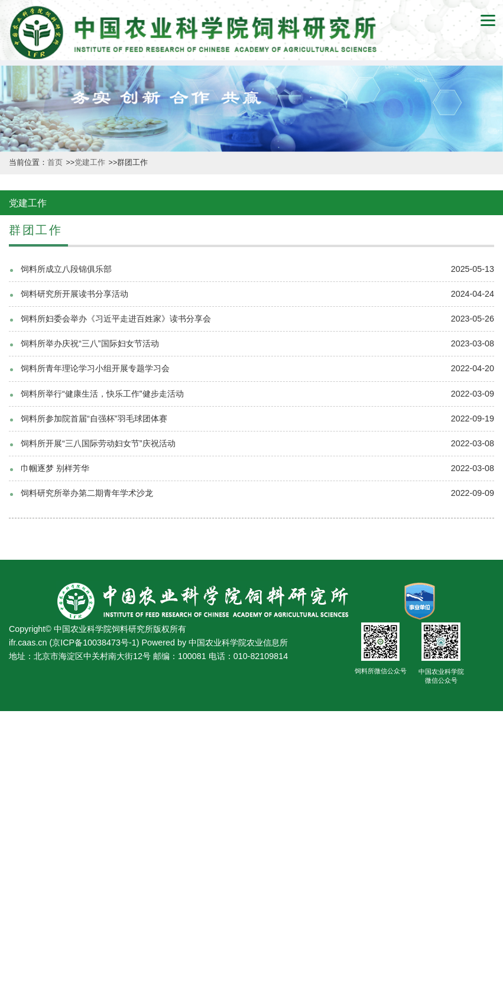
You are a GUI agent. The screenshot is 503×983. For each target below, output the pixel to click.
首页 (55, 162)
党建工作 (90, 162)
